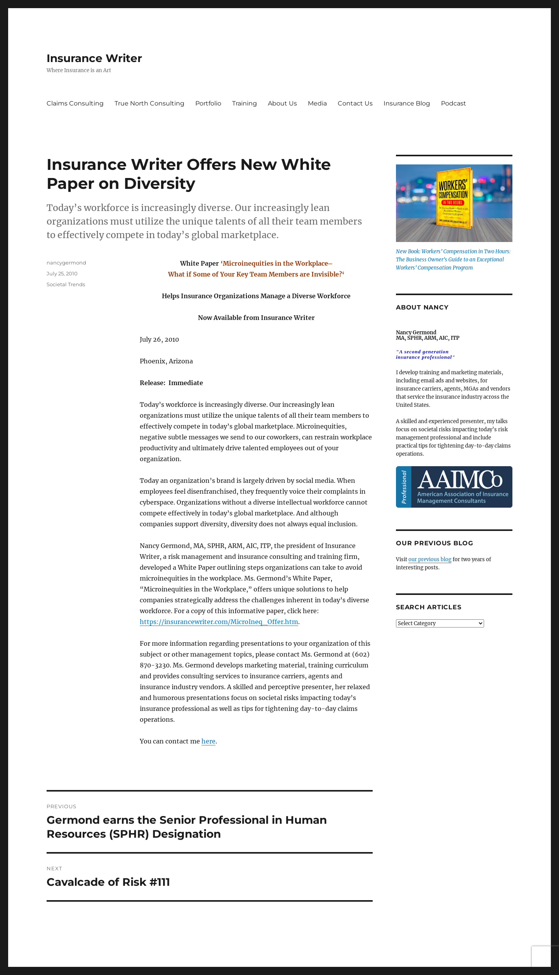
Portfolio (208, 103)
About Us (282, 103)
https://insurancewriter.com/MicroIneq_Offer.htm (219, 622)
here (208, 741)
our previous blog (429, 559)
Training (244, 103)
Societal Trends (66, 284)
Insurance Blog (407, 103)
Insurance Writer (94, 58)
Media (317, 103)
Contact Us (355, 103)
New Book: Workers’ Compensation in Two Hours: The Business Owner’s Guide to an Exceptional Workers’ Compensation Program (453, 259)
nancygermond (66, 262)
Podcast (453, 103)
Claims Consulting (75, 103)
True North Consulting (149, 103)
